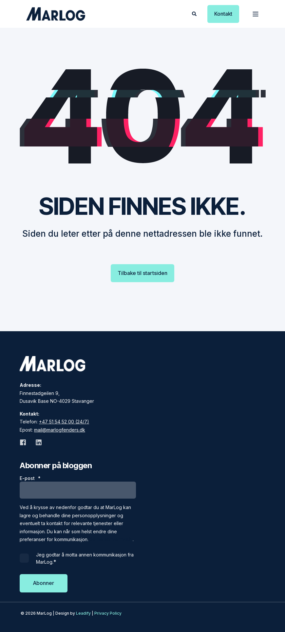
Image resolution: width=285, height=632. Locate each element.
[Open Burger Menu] (255, 14)
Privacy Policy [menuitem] (108, 613)
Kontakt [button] (223, 13)
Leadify (83, 613)
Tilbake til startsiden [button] (142, 273)
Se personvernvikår (111, 539)
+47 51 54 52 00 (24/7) (64, 421)
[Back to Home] (55, 14)
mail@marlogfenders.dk (59, 430)
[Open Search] (195, 13)
